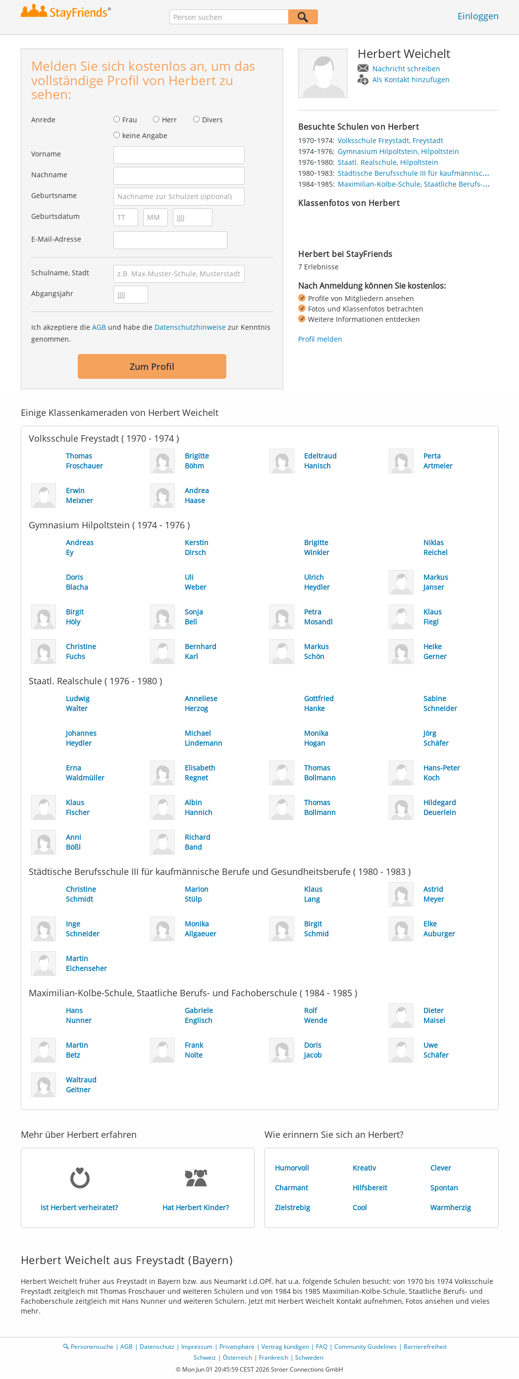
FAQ (321, 1346)
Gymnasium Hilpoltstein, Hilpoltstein (398, 151)
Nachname (49, 174)
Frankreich (273, 1357)
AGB (99, 327)
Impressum (196, 1346)
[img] (323, 225)
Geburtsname (54, 195)
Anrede (43, 119)
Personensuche (92, 1346)
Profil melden (320, 339)
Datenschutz (157, 1346)
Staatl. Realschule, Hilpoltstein (388, 162)
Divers (212, 119)
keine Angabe (144, 135)
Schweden (309, 1357)
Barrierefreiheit (425, 1346)
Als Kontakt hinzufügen (411, 79)
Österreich (237, 1357)
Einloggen (478, 16)
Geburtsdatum (55, 216)
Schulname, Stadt (60, 272)
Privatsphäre (237, 1346)
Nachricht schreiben (406, 68)
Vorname (46, 153)
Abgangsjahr (52, 293)
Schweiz (205, 1357)
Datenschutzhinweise (190, 327)
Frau (129, 119)
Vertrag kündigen (285, 1346)
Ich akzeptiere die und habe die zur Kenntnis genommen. (150, 333)
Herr (169, 119)
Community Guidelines (365, 1346)
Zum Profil (152, 366)
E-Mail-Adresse (56, 239)
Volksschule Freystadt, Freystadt (390, 140)
